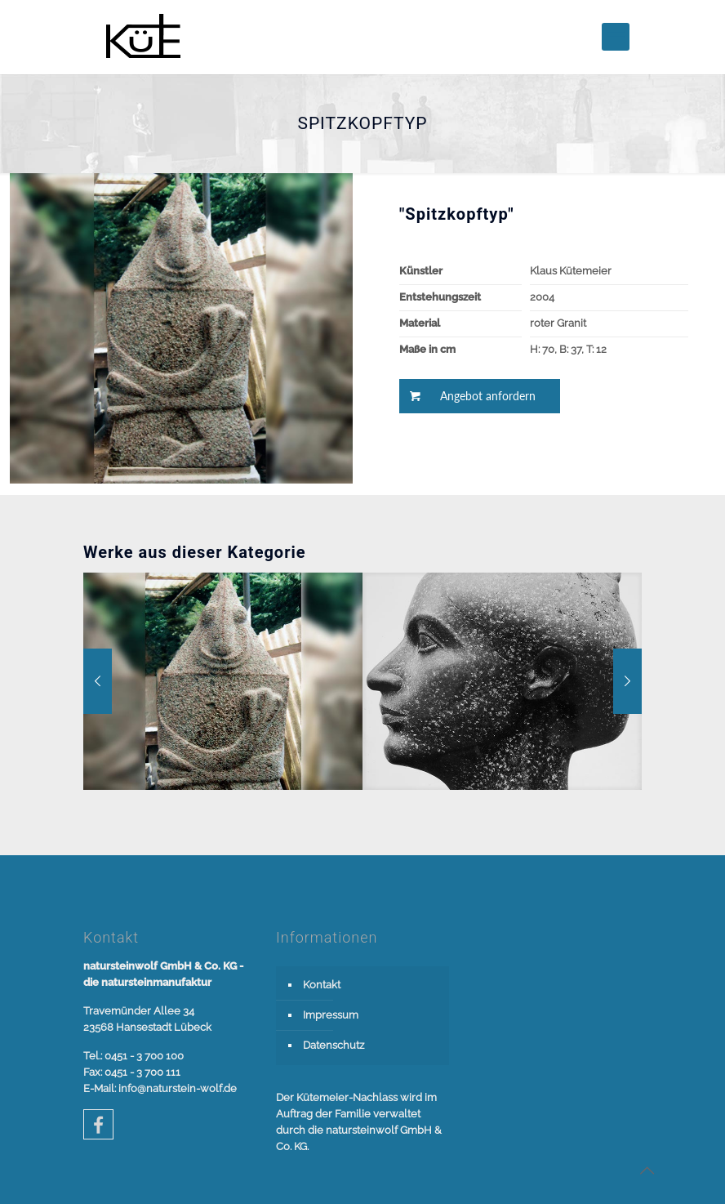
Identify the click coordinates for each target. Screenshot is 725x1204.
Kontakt (321, 985)
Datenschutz (333, 1045)
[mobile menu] (615, 37)
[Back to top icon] (646, 1170)
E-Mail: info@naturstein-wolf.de (160, 1088)
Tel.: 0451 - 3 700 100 (133, 1056)
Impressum (330, 1015)
